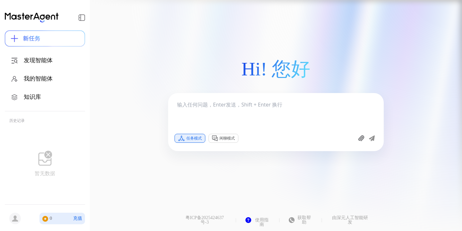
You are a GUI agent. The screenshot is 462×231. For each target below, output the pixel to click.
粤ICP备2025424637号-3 (204, 220)
